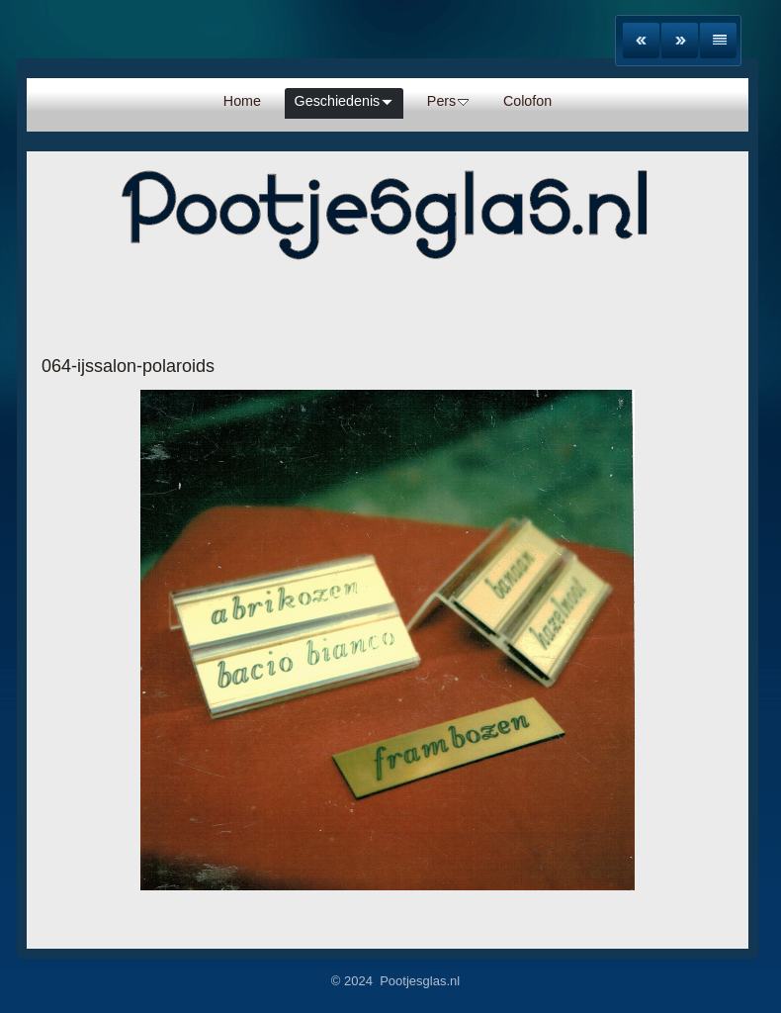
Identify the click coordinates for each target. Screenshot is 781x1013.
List (718, 40)
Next (679, 40)
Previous (641, 40)
